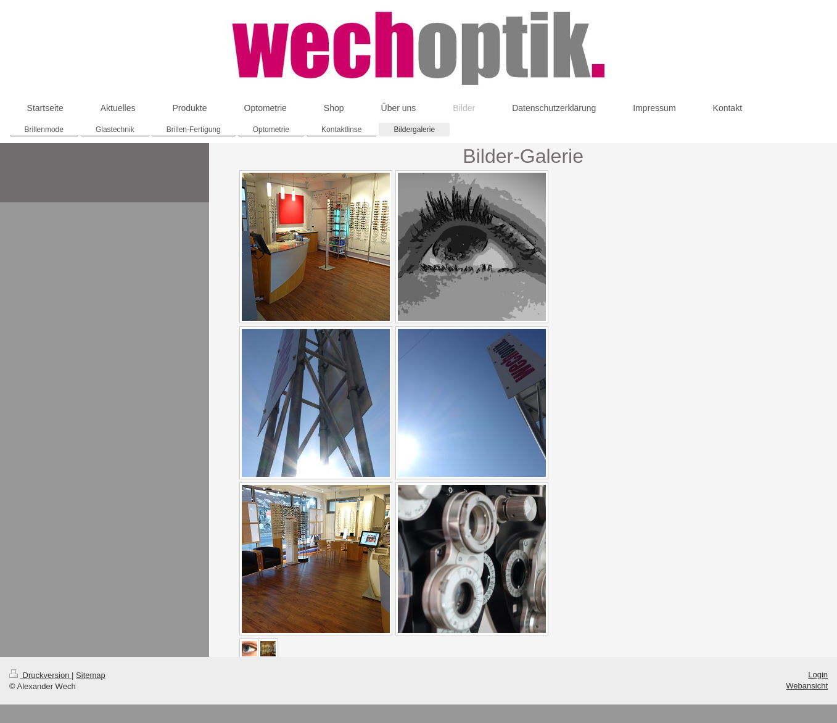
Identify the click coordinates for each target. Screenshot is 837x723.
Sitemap (90, 675)
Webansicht (807, 685)
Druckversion (40, 675)
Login (818, 674)
